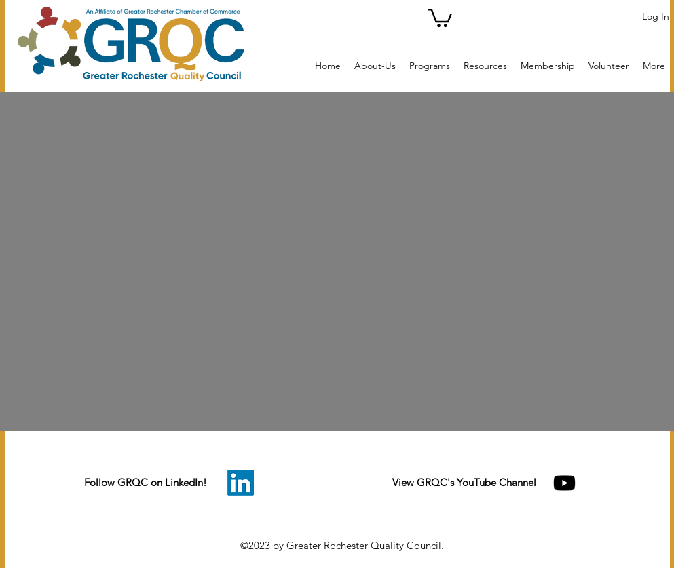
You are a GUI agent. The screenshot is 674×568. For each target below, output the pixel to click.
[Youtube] (564, 482)
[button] (440, 17)
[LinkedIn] (240, 483)
